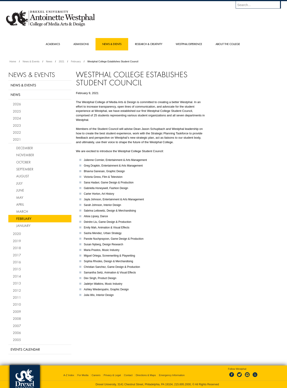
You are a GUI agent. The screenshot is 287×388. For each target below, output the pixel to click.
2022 (17, 132)
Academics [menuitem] (53, 44)
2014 (17, 276)
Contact (128, 375)
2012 (17, 290)
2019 (17, 241)
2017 (17, 255)
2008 (17, 318)
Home (12, 61)
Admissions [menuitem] (81, 44)
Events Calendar (25, 349)
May (19, 197)
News (49, 61)
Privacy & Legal (112, 375)
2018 (17, 248)
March (22, 211)
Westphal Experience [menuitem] (189, 44)
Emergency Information (172, 375)
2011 (17, 297)
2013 (17, 283)
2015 (17, 269)
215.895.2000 (182, 384)
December (24, 148)
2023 (17, 125)
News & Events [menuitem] (111, 44)
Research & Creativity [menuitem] (148, 44)
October (23, 162)
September (24, 169)
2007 (17, 325)
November (25, 155)
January (23, 225)
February (76, 61)
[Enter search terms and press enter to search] (260, 4)
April (20, 204)
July (19, 183)
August (22, 176)
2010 (17, 304)
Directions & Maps (146, 375)
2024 (17, 118)
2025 (17, 111)
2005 (17, 339)
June (20, 190)
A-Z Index (68, 375)
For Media (83, 375)
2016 (17, 262)
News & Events (31, 61)
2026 (17, 104)
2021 (61, 61)
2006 (17, 332)
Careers (96, 375)
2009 (17, 311)
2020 (17, 233)
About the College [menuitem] (228, 44)
